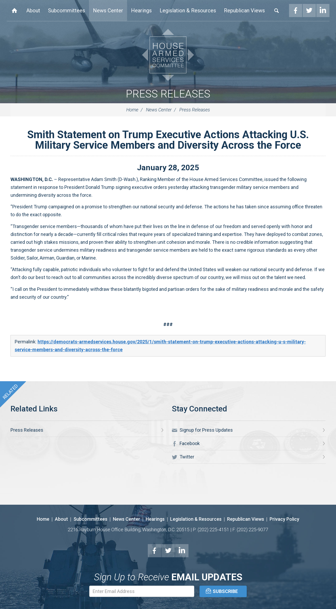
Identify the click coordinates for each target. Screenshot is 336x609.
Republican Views (244, 10)
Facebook (295, 10)
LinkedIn (322, 10)
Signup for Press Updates (202, 430)
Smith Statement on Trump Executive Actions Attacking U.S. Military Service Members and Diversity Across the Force (168, 139)
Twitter (309, 10)
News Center (108, 10)
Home (14, 10)
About (33, 10)
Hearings (141, 10)
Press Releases (168, 94)
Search (277, 10)
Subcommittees (66, 10)
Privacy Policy (284, 519)
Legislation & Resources (188, 10)
